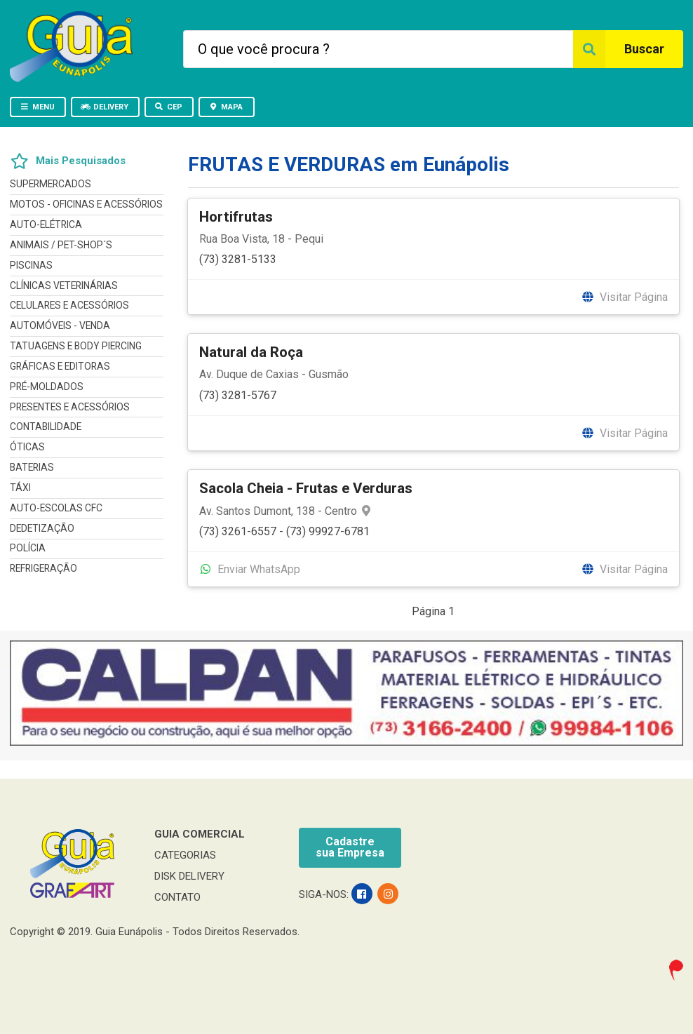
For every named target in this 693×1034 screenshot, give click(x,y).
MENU (37, 107)
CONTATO (177, 897)
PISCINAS (31, 265)
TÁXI (20, 487)
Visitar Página (624, 297)
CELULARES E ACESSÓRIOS (69, 305)
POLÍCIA (28, 547)
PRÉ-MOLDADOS (46, 386)
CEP (168, 107)
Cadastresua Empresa (350, 847)
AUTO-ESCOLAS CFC (56, 507)
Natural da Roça (251, 352)
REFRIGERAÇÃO (43, 568)
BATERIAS (32, 467)
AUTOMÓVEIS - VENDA (60, 325)
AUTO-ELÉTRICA (46, 224)
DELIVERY (104, 107)
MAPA (225, 107)
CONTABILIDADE (45, 426)
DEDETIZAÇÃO (42, 528)
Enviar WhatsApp (249, 569)
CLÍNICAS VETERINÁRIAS (64, 285)
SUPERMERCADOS (50, 184)
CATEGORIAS (185, 855)
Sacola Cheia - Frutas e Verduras (305, 488)
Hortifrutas (236, 216)
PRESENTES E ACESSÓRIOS (70, 406)
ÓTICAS (27, 446)
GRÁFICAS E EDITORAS (60, 366)
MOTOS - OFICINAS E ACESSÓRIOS (86, 204)
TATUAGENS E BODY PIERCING (76, 345)
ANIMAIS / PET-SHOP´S (61, 244)
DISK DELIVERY (189, 876)
